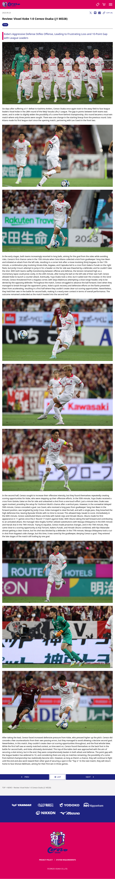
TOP (3, 787)
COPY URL (107, 12)
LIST (57, 777)
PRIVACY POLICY (46, 860)
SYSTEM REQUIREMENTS (66, 860)
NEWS (9, 787)
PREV (24, 777)
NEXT (90, 777)
